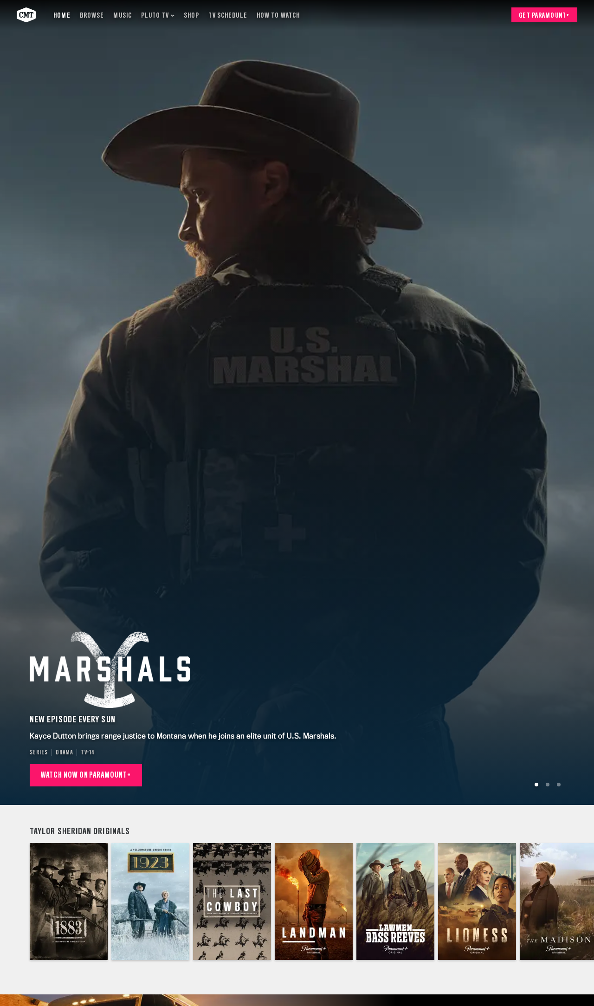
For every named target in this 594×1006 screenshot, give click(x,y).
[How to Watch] (278, 15)
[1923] (150, 901)
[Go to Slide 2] (547, 784)
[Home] (62, 15)
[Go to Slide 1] (536, 784)
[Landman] (314, 901)
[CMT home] (26, 14)
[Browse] (92, 15)
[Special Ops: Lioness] (477, 901)
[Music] (122, 15)
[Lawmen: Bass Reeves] (395, 901)
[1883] (69, 901)
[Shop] (191, 15)
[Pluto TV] (157, 15)
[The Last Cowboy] (232, 901)
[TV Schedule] (228, 15)
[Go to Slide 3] (559, 784)
